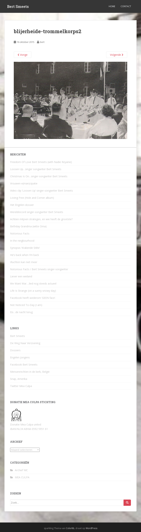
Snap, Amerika (18, 379)
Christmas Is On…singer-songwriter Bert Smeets (38, 176)
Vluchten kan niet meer (23, 262)
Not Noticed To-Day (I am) (26, 305)
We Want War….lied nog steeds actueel (33, 283)
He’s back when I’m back (24, 255)
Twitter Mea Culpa (21, 386)
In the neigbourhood (22, 240)
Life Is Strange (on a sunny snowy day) (33, 290)
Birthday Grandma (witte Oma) (28, 226)
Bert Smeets (18, 6)
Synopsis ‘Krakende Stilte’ (25, 248)
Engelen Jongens (20, 357)
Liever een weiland (21, 276)
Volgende (116, 54)
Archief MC (21, 470)
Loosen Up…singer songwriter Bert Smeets (35, 169)
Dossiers (15, 350)
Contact (126, 6)
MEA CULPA (22, 477)
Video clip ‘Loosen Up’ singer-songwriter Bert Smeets (41, 190)
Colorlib (70, 528)
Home (112, 6)
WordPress (91, 528)
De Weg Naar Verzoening (25, 343)
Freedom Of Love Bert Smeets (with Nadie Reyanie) (41, 162)
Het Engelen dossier (22, 205)
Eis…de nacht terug (21, 312)
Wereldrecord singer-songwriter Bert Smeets (36, 212)
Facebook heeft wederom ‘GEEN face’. (33, 298)
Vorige (23, 54)
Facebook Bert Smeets (23, 364)
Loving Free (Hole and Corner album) (32, 197)
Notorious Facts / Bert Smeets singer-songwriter (39, 269)
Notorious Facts (19, 233)
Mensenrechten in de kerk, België (30, 371)
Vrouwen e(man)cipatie (23, 183)
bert (42, 42)
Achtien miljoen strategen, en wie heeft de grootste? (41, 219)
